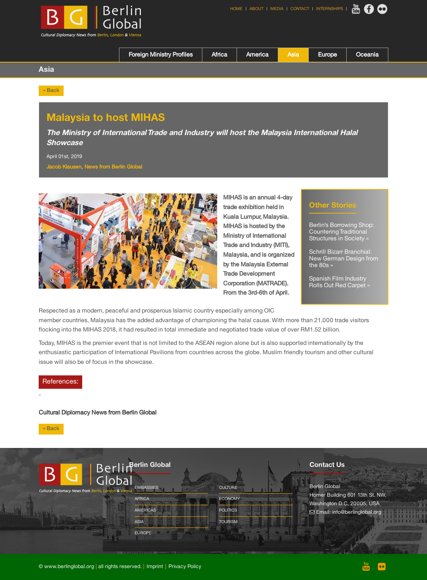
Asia (293, 55)
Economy (229, 499)
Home (236, 9)
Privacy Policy (184, 566)
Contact (299, 9)
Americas (145, 510)
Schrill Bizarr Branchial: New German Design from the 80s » (343, 259)
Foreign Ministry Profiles (161, 55)
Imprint (155, 566)
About (256, 9)
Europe (327, 55)
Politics (228, 510)
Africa (219, 55)
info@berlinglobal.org (356, 512)
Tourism (228, 522)
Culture (228, 488)
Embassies (146, 488)
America (257, 55)
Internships (329, 9)
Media (276, 9)
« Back (51, 90)
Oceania (367, 55)
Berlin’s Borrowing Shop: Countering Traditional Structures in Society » (341, 232)
